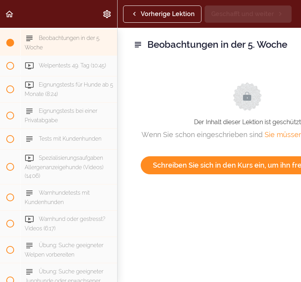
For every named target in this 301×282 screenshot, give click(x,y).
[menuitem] (107, 14)
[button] (10, 14)
